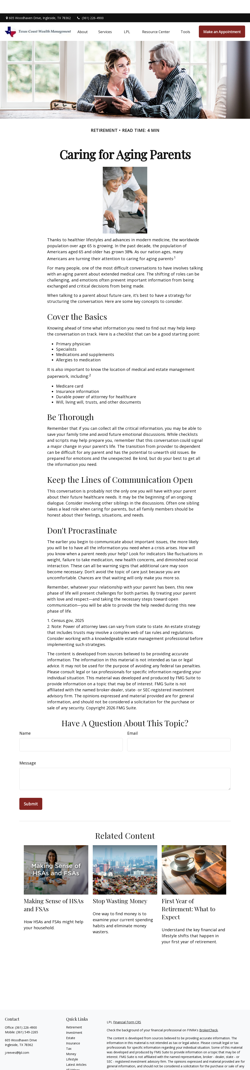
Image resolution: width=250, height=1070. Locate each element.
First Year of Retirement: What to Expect (188, 895)
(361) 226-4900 (90, 4)
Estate (70, 1024)
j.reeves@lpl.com (17, 1039)
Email (132, 719)
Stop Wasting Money (120, 887)
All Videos (73, 1056)
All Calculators (76, 1062)
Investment (74, 1019)
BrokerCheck (208, 1017)
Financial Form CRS (127, 1009)
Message (27, 749)
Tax (68, 1035)
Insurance (73, 1030)
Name (25, 719)
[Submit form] (30, 790)
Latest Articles (76, 1051)
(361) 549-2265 (27, 1019)
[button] (82, 18)
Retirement (74, 1014)
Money (71, 1040)
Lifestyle (72, 1046)
